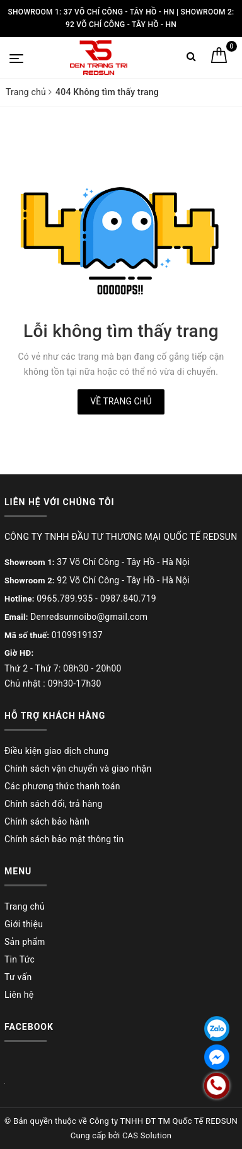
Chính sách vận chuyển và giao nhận (77, 768)
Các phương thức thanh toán (62, 786)
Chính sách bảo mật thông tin (64, 839)
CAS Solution (146, 1135)
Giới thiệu (23, 924)
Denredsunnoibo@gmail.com (88, 617)
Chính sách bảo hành (46, 821)
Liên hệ (18, 995)
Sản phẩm (24, 942)
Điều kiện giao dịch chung (56, 751)
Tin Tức (19, 959)
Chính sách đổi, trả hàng (53, 804)
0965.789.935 (65, 598)
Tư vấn (18, 977)
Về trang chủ (120, 401)
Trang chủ (24, 906)
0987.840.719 (128, 598)
